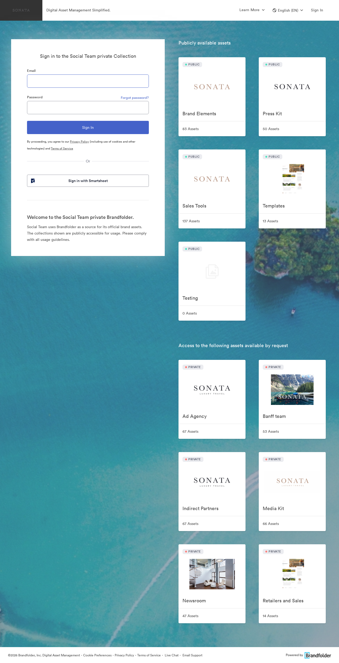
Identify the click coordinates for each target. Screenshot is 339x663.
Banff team (274, 416)
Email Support (192, 655)
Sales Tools (194, 206)
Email (31, 70)
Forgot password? (135, 97)
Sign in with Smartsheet (69, 180)
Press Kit (272, 114)
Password (35, 97)
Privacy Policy (79, 141)
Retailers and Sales (283, 601)
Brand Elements (199, 114)
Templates (274, 206)
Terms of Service (62, 148)
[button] (288, 10)
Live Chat (171, 655)
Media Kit (273, 508)
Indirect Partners (200, 508)
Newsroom (194, 601)
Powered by (308, 655)
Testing (190, 298)
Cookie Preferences (97, 655)
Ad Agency (194, 416)
